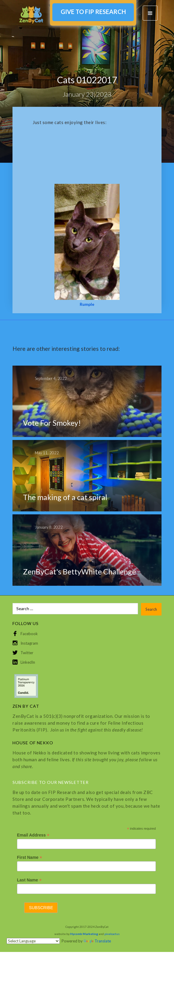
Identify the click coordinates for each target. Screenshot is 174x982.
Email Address (33, 835)
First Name (29, 857)
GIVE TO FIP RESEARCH (93, 11)
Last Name (29, 880)
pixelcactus (112, 934)
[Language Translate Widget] (33, 941)
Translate (97, 941)
